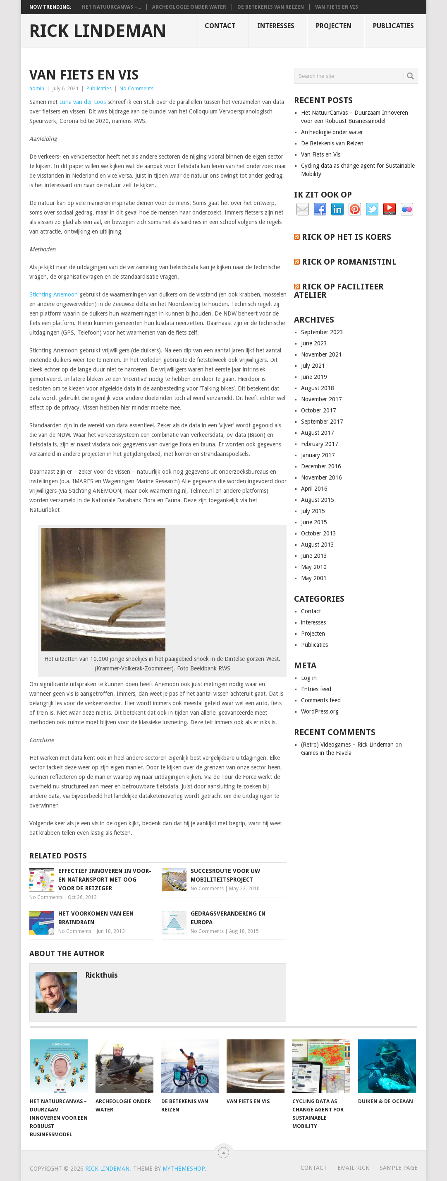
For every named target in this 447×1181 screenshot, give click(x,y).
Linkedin (337, 209)
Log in (309, 678)
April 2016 (314, 488)
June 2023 (314, 343)
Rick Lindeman (98, 31)
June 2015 (314, 522)
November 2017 (321, 399)
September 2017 (322, 421)
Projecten (333, 26)
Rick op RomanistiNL (349, 262)
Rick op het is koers (346, 237)
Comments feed (321, 700)
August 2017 (317, 432)
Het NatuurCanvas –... (111, 7)
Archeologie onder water (189, 7)
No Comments (136, 88)
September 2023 (322, 332)
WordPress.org (320, 711)
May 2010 (314, 567)
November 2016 (321, 477)
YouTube (389, 209)
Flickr (407, 209)
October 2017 (318, 410)
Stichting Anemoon (53, 294)
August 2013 (317, 544)
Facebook (320, 209)
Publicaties (393, 26)
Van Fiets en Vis (336, 7)
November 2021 (321, 354)
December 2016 (321, 466)
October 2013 (318, 533)
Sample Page (399, 1167)
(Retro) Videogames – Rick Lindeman (347, 744)
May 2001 (314, 578)
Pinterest (354, 209)
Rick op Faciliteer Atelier (339, 291)
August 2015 (317, 500)
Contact (220, 26)
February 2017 (319, 444)
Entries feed (316, 689)
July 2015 (313, 511)
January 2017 (318, 455)
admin (36, 88)
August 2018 (317, 388)
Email (302, 209)
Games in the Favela (326, 753)
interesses (275, 26)
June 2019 (314, 377)
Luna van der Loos (82, 102)
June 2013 (314, 555)
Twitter (372, 209)
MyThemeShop (184, 1168)
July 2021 (313, 365)
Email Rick (353, 1167)
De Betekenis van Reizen (270, 7)
